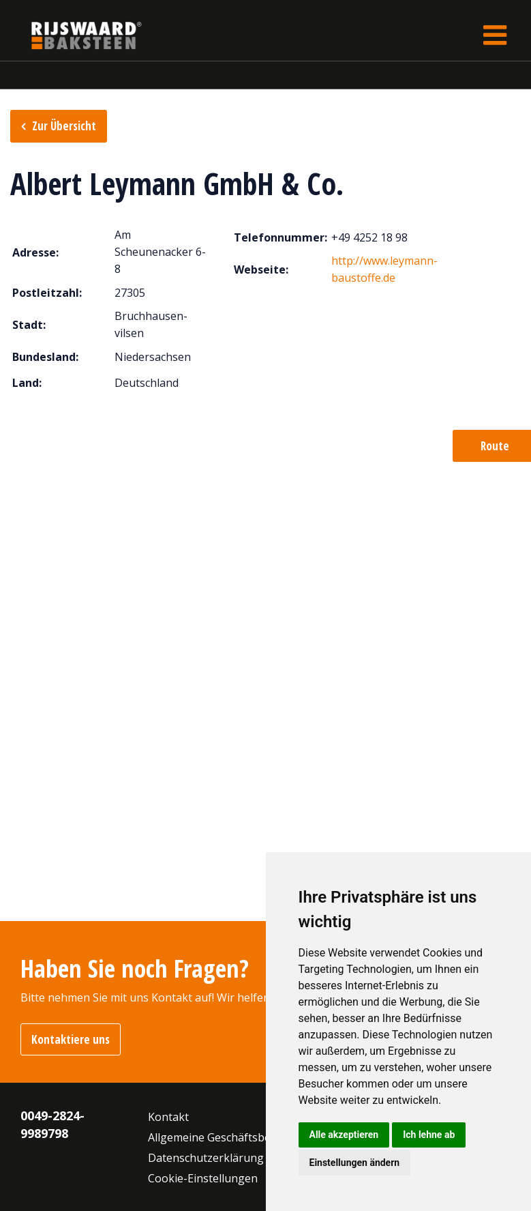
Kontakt (168, 1116)
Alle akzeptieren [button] (344, 1134)
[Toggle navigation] (495, 35)
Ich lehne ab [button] (429, 1134)
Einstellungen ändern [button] (354, 1162)
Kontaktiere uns (70, 1039)
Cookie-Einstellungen (203, 1178)
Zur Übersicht (64, 126)
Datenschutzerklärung (206, 1157)
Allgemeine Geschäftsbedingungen (237, 1137)
